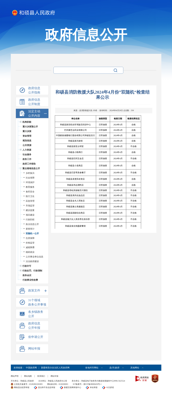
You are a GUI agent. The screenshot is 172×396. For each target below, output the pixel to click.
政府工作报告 (29, 164)
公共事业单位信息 (34, 257)
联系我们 (41, 376)
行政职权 (30, 219)
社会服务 (27, 154)
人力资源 (26, 150)
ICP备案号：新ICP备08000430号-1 (87, 384)
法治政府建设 (32, 261)
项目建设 (30, 215)
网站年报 (54, 376)
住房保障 (30, 238)
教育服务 (30, 187)
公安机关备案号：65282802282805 (28, 384)
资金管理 (27, 136)
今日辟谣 (110, 387)
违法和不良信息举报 (46, 387)
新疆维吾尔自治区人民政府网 (55, 367)
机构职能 (26, 122)
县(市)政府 (114, 367)
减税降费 (30, 247)
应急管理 (30, 201)
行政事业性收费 (30, 280)
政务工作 (27, 159)
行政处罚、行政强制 (32, 270)
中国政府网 (31, 367)
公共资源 (27, 145)
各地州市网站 (91, 367)
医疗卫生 (30, 196)
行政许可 (26, 266)
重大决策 (27, 131)
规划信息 (27, 140)
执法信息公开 (32, 224)
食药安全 (30, 191)
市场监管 (30, 205)
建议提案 (30, 210)
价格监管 (30, 243)
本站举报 (93, 387)
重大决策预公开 (30, 126)
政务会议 (27, 275)
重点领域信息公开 (31, 168)
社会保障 (30, 178)
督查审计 (30, 229)
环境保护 (30, 182)
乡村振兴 (30, 173)
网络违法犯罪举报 (21, 387)
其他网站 (134, 367)
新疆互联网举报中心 (72, 387)
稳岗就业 (30, 252)
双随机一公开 (32, 233)
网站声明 (14, 376)
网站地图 (28, 376)
